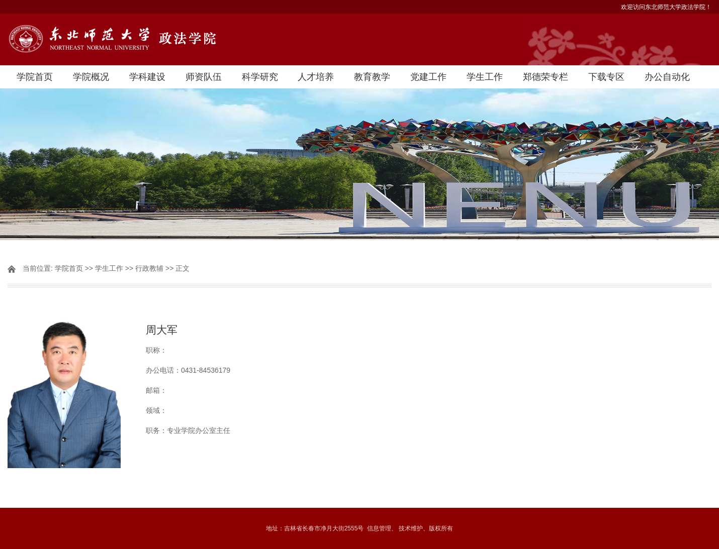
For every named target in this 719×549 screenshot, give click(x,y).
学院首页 (35, 77)
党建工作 (428, 77)
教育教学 (372, 77)
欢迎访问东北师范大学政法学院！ (666, 7)
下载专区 (606, 77)
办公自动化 (667, 77)
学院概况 (91, 77)
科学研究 (260, 77)
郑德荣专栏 (545, 77)
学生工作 (485, 77)
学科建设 (147, 77)
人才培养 (316, 77)
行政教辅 (149, 268)
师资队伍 (204, 77)
